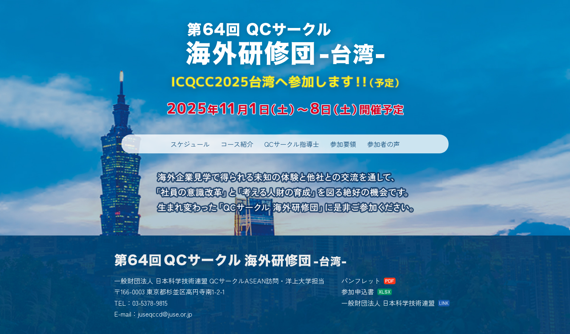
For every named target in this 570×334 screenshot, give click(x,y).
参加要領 (343, 144)
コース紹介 (237, 144)
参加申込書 (357, 291)
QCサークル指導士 (291, 144)
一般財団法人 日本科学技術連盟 (388, 302)
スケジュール (190, 144)
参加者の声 (383, 144)
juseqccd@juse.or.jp (165, 313)
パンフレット (361, 280)
